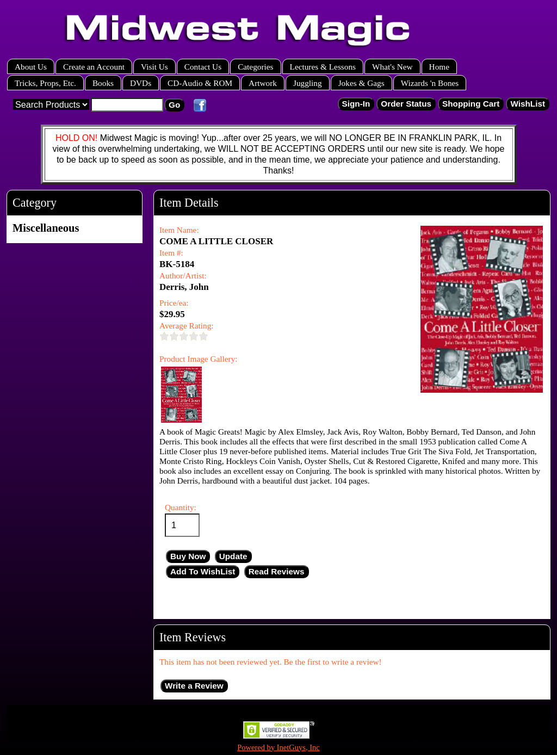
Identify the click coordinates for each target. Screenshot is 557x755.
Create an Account (94, 66)
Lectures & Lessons (323, 66)
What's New (392, 66)
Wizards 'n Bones (430, 83)
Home (439, 66)
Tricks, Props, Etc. (45, 83)
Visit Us (154, 66)
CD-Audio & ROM (200, 83)
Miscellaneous (46, 228)
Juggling (307, 83)
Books (103, 83)
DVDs (140, 83)
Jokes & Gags (361, 83)
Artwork (263, 83)
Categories (255, 66)
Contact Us (202, 66)
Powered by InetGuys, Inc (278, 747)
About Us (31, 66)
